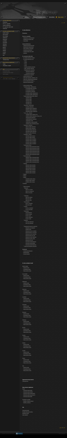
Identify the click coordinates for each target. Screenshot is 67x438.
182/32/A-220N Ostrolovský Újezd (32, 152)
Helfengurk (24, 281)
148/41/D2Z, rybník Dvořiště (31, 122)
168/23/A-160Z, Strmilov (30, 172)
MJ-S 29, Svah (29, 204)
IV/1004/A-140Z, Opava (30, 178)
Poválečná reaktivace (30, 73)
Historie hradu (26, 267)
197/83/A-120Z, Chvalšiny (31, 142)
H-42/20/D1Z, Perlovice (30, 91)
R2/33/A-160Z (29, 100)
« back (60, 427)
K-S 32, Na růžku (29, 209)
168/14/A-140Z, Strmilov (30, 166)
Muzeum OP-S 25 (29, 240)
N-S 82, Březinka (29, 217)
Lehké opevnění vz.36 (27, 76)
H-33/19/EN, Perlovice (30, 89)
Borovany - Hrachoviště (29, 105)
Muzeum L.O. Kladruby (30, 227)
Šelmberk (5, 44)
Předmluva (5, 22)
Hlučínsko (26, 195)
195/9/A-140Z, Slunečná (30, 128)
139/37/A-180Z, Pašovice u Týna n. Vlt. (34, 116)
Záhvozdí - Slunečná (28, 125)
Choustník (5, 42)
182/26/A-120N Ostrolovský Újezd (32, 151)
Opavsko (26, 220)
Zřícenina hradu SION (27, 390)
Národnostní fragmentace (28, 46)
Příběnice (5, 45)
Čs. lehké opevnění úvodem (29, 57)
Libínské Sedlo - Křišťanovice (30, 86)
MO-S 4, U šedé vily (30, 191)
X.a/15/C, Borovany (30, 106)
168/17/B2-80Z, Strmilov (30, 168)
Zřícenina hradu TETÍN (28, 391)
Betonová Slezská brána (28, 82)
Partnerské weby (6, 71)
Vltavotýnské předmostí (30, 117)
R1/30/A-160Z (29, 97)
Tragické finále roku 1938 (28, 51)
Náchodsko (26, 211)
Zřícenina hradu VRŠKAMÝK (29, 393)
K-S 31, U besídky (29, 207)
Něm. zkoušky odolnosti (29, 68)
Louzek (4, 52)
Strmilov (25, 163)
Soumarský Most (27, 155)
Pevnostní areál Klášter (30, 243)
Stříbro (24, 175)
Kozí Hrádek (5, 36)
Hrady (4, 64)
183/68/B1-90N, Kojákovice (31, 108)
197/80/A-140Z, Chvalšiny (31, 138)
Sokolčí (4, 50)
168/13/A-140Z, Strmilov (30, 165)
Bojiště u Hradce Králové (28, 401)
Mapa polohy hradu (27, 270)
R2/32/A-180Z (29, 99)
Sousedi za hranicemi (27, 50)
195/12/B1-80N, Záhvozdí (31, 129)
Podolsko (25, 183)
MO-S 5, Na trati (29, 192)
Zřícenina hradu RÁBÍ (27, 396)
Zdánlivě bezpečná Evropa (28, 45)
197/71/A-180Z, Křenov (30, 137)
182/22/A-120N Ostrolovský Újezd (32, 148)
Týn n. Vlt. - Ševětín (28, 112)
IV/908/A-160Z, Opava (30, 181)
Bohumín (26, 188)
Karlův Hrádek (6, 32)
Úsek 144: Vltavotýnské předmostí (30, 79)
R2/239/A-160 (29, 102)
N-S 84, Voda (28, 218)
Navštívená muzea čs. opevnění (30, 226)
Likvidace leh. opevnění (29, 74)
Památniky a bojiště (7, 65)
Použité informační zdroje (8, 72)
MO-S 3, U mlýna (29, 189)
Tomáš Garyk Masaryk (27, 250)
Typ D (25, 63)
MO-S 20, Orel (29, 200)
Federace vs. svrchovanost (28, 37)
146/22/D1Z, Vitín (29, 120)
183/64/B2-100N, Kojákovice (31, 111)
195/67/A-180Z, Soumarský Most (32, 161)
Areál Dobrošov (29, 212)
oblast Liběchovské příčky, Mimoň (31, 96)
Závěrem (25, 53)
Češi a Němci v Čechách (28, 48)
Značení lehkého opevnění (29, 66)
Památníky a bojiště (26, 399)
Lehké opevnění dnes (27, 85)
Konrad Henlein (26, 253)
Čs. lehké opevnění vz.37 (28, 59)
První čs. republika (6, 23)
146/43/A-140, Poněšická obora (32, 123)
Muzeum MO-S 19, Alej (30, 235)
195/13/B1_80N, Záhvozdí (31, 131)
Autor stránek (5, 74)
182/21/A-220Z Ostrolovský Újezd (32, 146)
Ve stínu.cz (27, 17)
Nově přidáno (52, 17)
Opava (24, 177)
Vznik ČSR (25, 40)
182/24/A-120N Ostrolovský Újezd (32, 149)
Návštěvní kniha (25, 413)
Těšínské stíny (6, 59)
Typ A (25, 60)
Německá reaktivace (30, 71)
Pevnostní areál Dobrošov (31, 241)
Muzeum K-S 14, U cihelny (31, 230)
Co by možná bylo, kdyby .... (29, 80)
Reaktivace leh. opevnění (29, 69)
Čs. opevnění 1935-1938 (8, 26)
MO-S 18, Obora (29, 197)
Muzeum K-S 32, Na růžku (31, 234)
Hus (3, 55)
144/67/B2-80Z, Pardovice (31, 119)
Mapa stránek (60, 17)
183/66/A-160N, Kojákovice (31, 109)
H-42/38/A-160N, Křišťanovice (32, 93)
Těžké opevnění (26, 186)
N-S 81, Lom (28, 215)
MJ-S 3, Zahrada (29, 203)
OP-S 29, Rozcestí (29, 223)
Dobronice (5, 39)
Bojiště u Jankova (27, 402)
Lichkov (25, 206)
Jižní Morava (26, 201)
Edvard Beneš (26, 252)
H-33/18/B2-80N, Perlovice (31, 88)
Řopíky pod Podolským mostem (39, 17)
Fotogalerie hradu (27, 269)
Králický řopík (28, 229)
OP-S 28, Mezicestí (30, 221)
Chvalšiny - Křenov (28, 134)
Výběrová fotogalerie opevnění (30, 246)
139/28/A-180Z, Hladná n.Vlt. (32, 114)
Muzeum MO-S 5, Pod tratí (31, 232)
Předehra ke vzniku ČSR (28, 39)
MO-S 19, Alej (28, 198)
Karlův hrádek (25, 266)
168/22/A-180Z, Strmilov (30, 171)
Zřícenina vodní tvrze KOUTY (29, 395)
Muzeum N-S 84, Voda (30, 238)
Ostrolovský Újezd (27, 145)
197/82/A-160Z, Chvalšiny (31, 140)
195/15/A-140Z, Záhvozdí (31, 132)
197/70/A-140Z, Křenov (30, 135)
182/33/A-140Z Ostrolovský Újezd (32, 154)
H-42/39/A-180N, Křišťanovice (32, 94)
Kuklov (4, 53)
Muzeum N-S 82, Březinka (31, 237)
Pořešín (4, 48)
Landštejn (5, 40)
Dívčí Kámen (5, 34)
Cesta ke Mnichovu (7, 25)
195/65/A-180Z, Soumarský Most (32, 158)
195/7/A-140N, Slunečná (31, 126)
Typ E (25, 65)
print (64, 427)
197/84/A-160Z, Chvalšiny (31, 143)
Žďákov (24, 174)
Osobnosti (5, 28)
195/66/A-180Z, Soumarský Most (32, 160)
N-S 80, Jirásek (29, 214)
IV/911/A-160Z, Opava (30, 180)
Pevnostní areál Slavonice (31, 244)
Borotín (4, 47)
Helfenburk (5, 37)
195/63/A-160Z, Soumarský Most (32, 157)
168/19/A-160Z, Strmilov (30, 169)
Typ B (25, 62)
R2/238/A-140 (29, 103)
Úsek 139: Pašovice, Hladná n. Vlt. (30, 77)
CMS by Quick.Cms (62, 433)
